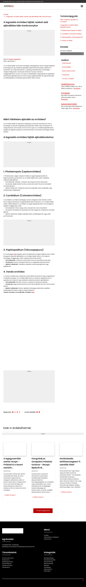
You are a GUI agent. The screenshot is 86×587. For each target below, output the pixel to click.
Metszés (46, 565)
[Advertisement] (29, 43)
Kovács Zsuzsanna (14, 59)
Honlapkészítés (6, 545)
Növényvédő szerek (68, 71)
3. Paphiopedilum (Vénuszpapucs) (71, 37)
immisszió (65, 93)
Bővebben (77, 88)
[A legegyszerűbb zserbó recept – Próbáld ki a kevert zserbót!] (15, 472)
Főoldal (5, 14)
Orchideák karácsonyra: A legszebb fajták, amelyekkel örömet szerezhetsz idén (23, 1)
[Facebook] (13, 412)
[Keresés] (82, 53)
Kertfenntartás (48, 562)
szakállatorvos (67, 84)
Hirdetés (29, 31)
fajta (15, 254)
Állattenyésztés (48, 563)
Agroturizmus (48, 569)
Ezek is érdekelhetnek (17, 428)
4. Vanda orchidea (66, 41)
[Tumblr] (19, 412)
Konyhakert (47, 571)
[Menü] (82, 6)
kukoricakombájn (69, 104)
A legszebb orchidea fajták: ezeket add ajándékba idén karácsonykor (28, 17)
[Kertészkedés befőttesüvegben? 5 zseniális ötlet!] (71, 472)
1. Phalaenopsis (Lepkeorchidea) (71, 30)
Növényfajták (66, 67)
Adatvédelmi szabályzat (51, 537)
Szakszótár (65, 75)
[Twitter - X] (17, 412)
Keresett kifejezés (66, 51)
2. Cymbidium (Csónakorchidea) (71, 34)
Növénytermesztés (49, 560)
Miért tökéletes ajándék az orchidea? (69, 21)
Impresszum (47, 539)
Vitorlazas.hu (6, 567)
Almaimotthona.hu (8, 558)
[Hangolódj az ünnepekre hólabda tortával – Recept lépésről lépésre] (43, 472)
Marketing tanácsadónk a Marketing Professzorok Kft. (18, 546)
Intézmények (66, 63)
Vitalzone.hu (6, 560)
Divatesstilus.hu (7, 563)
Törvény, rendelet (68, 79)
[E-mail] (15, 412)
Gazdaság (47, 567)
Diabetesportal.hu (7, 562)
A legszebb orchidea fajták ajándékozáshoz (69, 26)
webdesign (15, 545)
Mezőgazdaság (48, 558)
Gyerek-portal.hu (7, 565)
